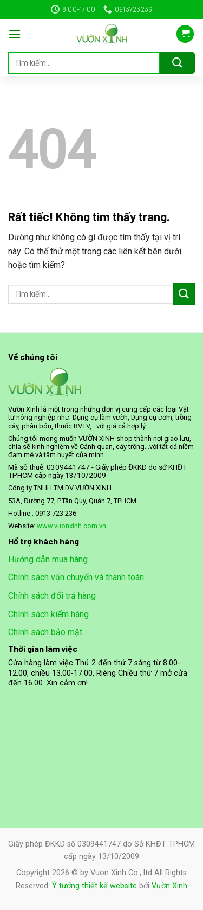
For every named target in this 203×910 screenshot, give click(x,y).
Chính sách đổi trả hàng (52, 596)
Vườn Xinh (169, 885)
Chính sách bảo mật (45, 632)
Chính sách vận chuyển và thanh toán (76, 577)
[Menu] (14, 34)
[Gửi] (177, 63)
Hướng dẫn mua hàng (48, 559)
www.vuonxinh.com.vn (71, 526)
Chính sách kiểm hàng (48, 614)
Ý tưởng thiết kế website (94, 885)
